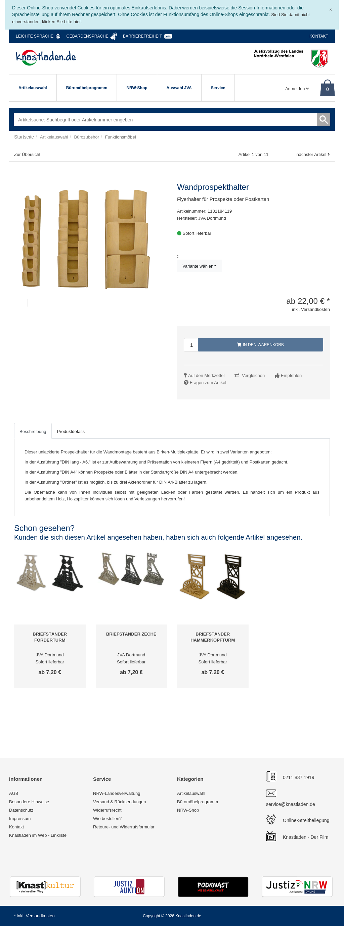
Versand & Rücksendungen (119, 801)
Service (218, 88)
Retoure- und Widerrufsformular (124, 826)
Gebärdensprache (87, 36)
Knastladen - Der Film (305, 837)
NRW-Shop (136, 88)
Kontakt (318, 36)
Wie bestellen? (107, 818)
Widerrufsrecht (107, 810)
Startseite (24, 137)
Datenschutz (21, 810)
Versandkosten (40, 915)
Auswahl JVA (179, 88)
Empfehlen (291, 375)
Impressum (20, 818)
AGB (13, 793)
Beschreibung (32, 431)
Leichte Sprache (34, 36)
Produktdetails (71, 431)
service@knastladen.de (290, 804)
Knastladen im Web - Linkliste (38, 835)
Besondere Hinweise (29, 801)
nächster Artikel (312, 154)
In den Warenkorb (260, 344)
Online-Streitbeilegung (306, 820)
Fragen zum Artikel (208, 382)
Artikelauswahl (32, 88)
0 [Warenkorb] (327, 89)
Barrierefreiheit (142, 36)
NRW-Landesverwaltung (116, 793)
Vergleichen (253, 375)
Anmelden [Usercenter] (297, 88)
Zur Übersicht (27, 154)
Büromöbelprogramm (87, 88)
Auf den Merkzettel (206, 375)
